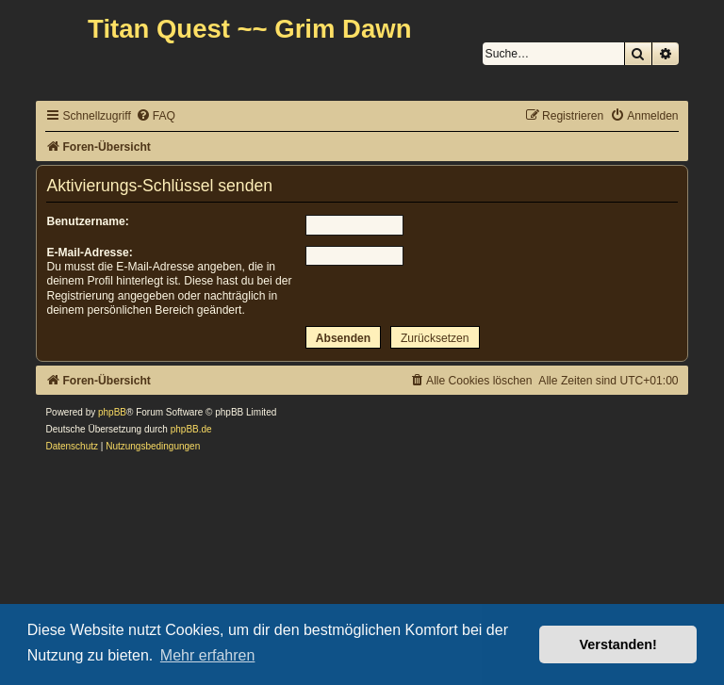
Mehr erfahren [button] (207, 655)
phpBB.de (191, 429)
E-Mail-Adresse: (89, 252)
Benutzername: (87, 221)
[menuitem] (155, 116)
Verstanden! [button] (618, 644)
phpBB (112, 412)
